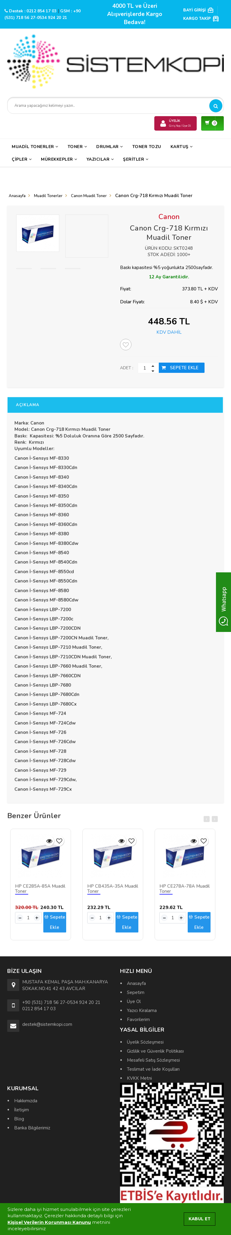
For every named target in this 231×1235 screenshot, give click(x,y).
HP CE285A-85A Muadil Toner (40, 891)
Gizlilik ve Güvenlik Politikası (155, 1051)
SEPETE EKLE (180, 368)
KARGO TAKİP (201, 18)
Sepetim (135, 992)
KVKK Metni (139, 1078)
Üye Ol (134, 1001)
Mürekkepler (59, 159)
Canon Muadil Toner (89, 196)
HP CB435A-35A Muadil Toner (112, 891)
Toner (77, 147)
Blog (19, 1119)
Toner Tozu (146, 147)
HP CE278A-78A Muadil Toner (184, 891)
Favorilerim (138, 1020)
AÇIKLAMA (27, 407)
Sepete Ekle (54, 925)
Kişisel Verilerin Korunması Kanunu (49, 1222)
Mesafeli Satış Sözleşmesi (153, 1060)
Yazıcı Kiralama (142, 1011)
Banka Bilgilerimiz (32, 1128)
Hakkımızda (25, 1101)
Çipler (22, 159)
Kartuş (182, 147)
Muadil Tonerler (35, 147)
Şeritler (135, 159)
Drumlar (109, 147)
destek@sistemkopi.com (47, 1024)
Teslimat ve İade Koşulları (153, 1069)
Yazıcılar (100, 159)
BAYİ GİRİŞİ (198, 10)
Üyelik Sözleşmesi (145, 1042)
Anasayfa (17, 196)
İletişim (21, 1110)
